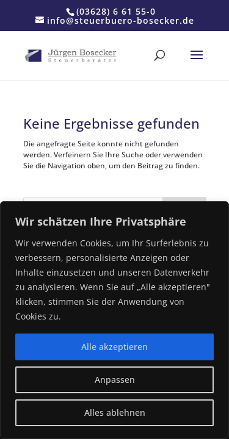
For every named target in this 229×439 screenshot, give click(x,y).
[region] (114, 320)
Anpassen (115, 379)
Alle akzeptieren (114, 346)
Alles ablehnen (114, 412)
